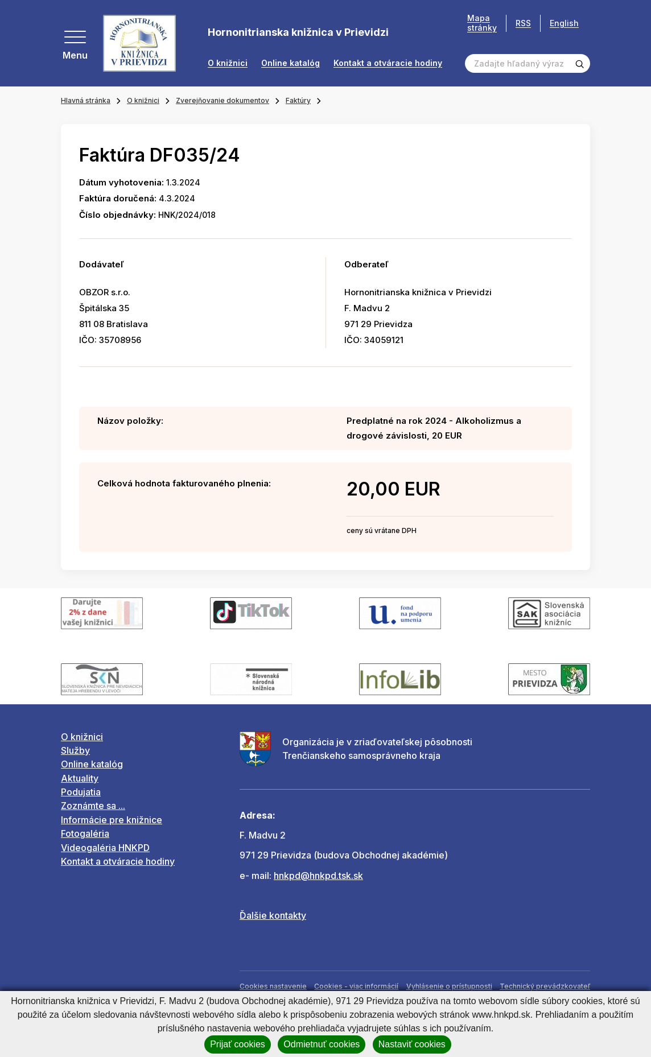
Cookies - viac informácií (356, 986)
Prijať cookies (237, 1044)
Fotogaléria (85, 833)
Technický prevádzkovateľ (545, 986)
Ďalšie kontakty (273, 915)
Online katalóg (290, 63)
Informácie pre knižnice (111, 819)
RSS (523, 23)
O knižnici (228, 63)
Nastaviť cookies (412, 1044)
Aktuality (79, 778)
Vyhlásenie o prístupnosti (449, 986)
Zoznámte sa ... (93, 805)
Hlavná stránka (85, 100)
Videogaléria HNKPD (105, 847)
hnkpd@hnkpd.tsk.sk (318, 875)
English (564, 23)
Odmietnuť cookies (321, 1044)
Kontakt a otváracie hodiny (387, 63)
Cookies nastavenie (273, 986)
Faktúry (298, 100)
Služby (75, 750)
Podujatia (81, 792)
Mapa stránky (482, 23)
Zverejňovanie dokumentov (222, 100)
